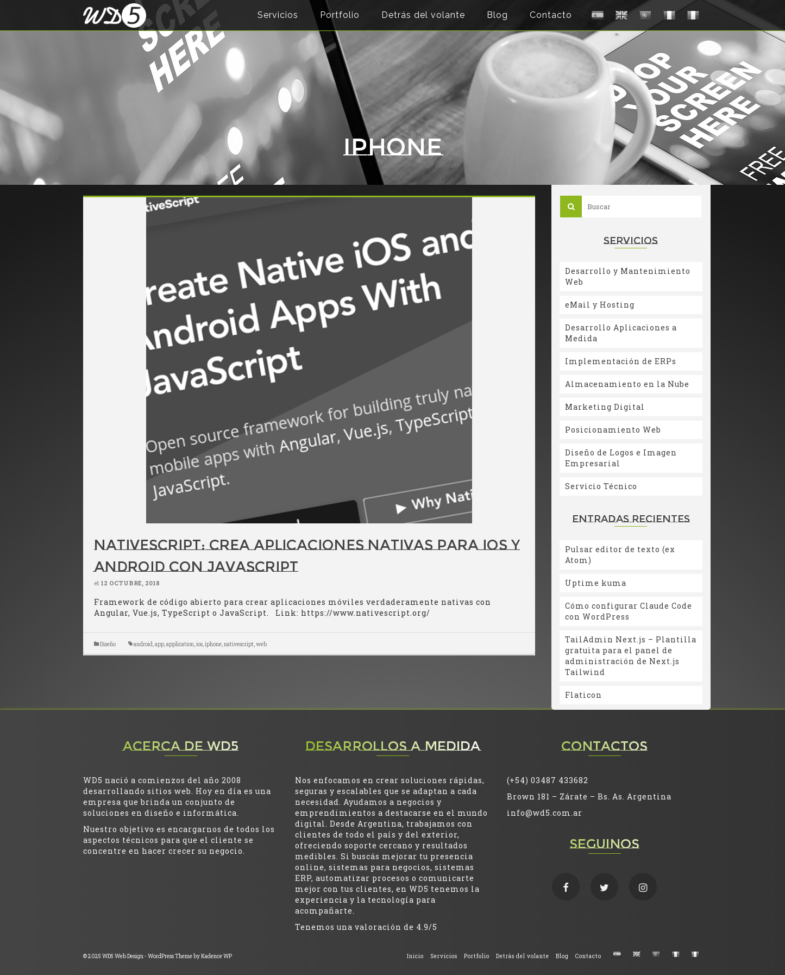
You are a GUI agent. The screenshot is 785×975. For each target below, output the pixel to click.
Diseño (108, 644)
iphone (213, 644)
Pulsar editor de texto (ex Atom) (620, 554)
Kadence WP (216, 956)
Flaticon (583, 695)
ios (199, 644)
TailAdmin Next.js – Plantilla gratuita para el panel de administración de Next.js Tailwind (630, 655)
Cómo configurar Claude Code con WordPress (628, 611)
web (261, 644)
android (143, 644)
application (180, 644)
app (159, 644)
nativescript (239, 644)
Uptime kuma (595, 583)
